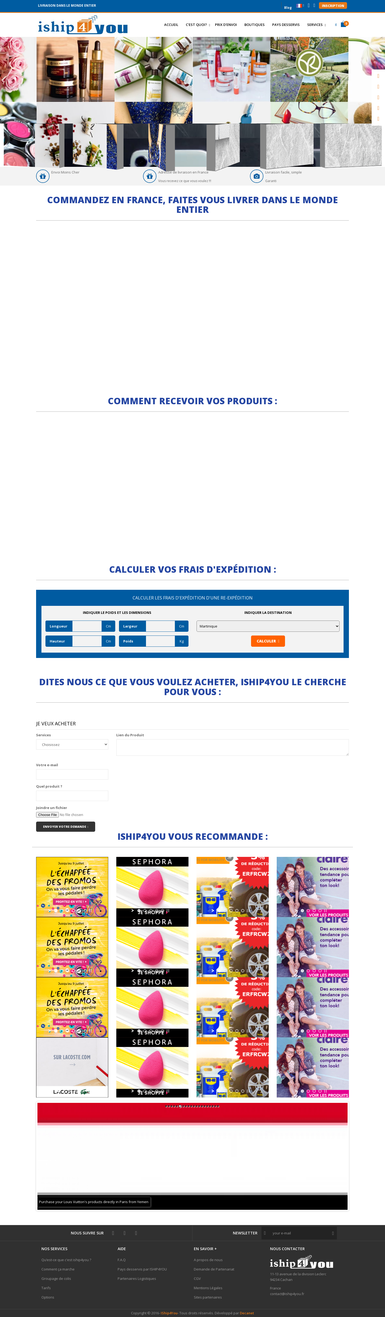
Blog (288, 7)
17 (210, 1106)
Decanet (247, 1313)
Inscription (333, 5)
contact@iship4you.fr (287, 1293)
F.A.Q (122, 1259)
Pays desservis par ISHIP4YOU (142, 1269)
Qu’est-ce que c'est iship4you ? (66, 1259)
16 (207, 1106)
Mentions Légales (208, 1287)
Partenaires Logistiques (137, 1278)
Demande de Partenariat (214, 1269)
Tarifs (46, 1287)
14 (202, 1106)
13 (199, 1106)
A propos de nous (208, 1259)
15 (204, 1106)
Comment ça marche (58, 1269)
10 (191, 1106)
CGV (197, 1278)
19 (215, 1106)
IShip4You (169, 1313)
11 (194, 1106)
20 (218, 1106)
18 (212, 1106)
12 (196, 1106)
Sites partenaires (208, 1297)
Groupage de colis (56, 1278)
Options (47, 1297)
